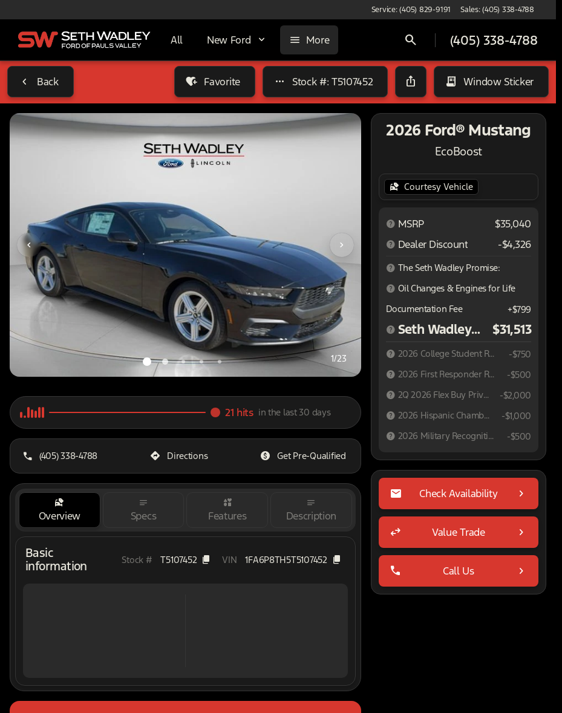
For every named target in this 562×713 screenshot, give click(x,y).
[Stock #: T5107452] (325, 81)
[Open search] (410, 40)
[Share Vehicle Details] (410, 81)
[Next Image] (342, 245)
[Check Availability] (458, 493)
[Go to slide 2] (165, 361)
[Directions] (180, 456)
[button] (36, 245)
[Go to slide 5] (219, 361)
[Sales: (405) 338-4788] (497, 9)
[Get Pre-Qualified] (304, 456)
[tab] (59, 510)
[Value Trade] (458, 532)
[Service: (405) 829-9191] (411, 9)
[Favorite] (214, 81)
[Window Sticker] (491, 81)
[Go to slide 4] (201, 361)
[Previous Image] (29, 245)
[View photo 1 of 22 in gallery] (185, 245)
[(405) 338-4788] (61, 456)
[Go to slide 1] (147, 361)
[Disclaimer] (391, 224)
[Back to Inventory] (40, 81)
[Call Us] (458, 571)
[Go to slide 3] (183, 361)
